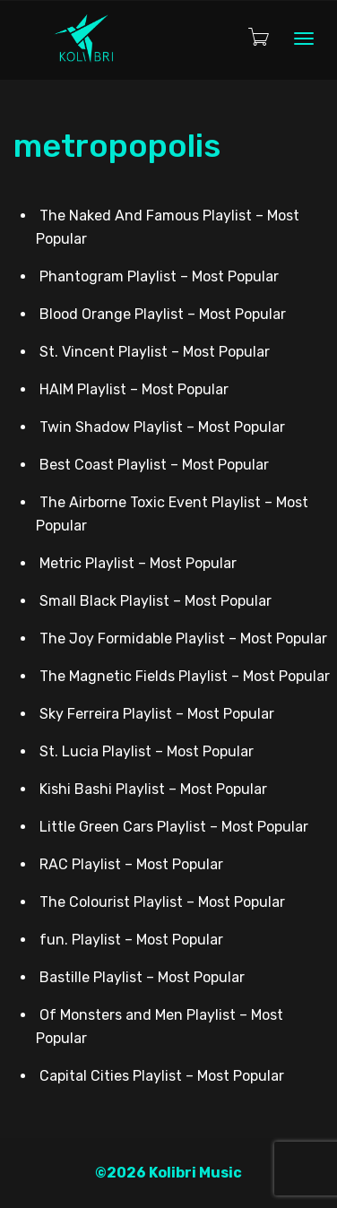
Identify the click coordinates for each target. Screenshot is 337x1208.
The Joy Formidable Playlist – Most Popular (183, 638)
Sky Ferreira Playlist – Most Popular (156, 713)
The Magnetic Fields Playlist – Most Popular (184, 676)
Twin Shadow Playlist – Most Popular (162, 427)
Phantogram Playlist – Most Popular (159, 276)
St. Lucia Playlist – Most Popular (146, 751)
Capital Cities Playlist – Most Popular (161, 1075)
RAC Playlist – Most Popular (131, 864)
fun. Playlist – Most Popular (131, 939)
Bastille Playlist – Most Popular (142, 977)
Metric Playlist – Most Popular (138, 563)
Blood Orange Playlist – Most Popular (162, 314)
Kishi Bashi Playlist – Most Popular (153, 789)
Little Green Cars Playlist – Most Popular (173, 826)
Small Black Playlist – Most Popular (155, 600)
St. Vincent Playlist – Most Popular (154, 351)
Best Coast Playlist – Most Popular (154, 464)
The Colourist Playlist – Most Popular (162, 901)
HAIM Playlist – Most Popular (134, 389)
